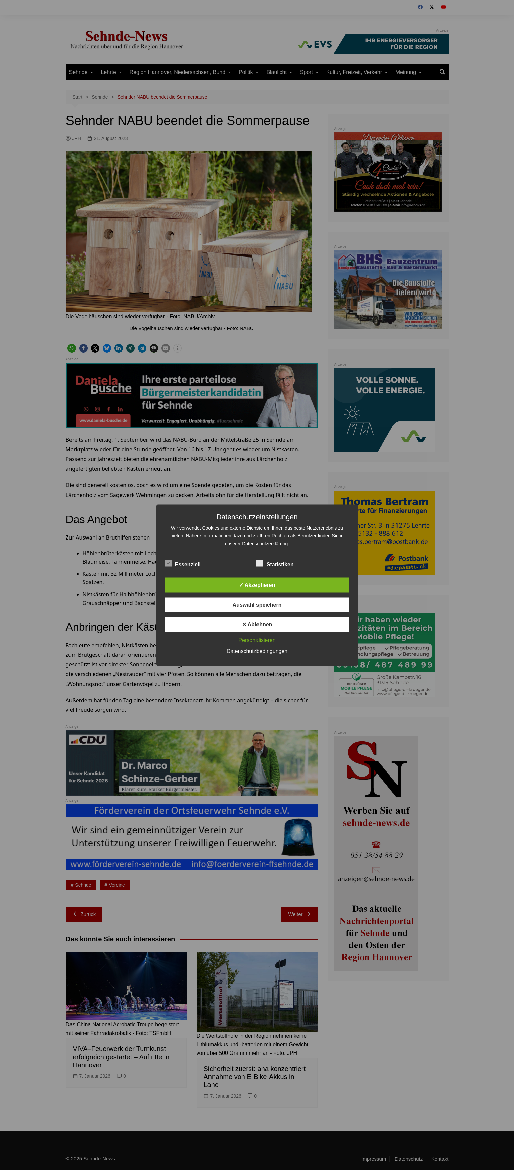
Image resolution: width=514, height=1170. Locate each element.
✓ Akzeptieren (257, 585)
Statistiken (275, 563)
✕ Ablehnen (257, 624)
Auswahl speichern (257, 604)
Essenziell (183, 563)
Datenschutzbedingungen (257, 651)
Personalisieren (256, 640)
